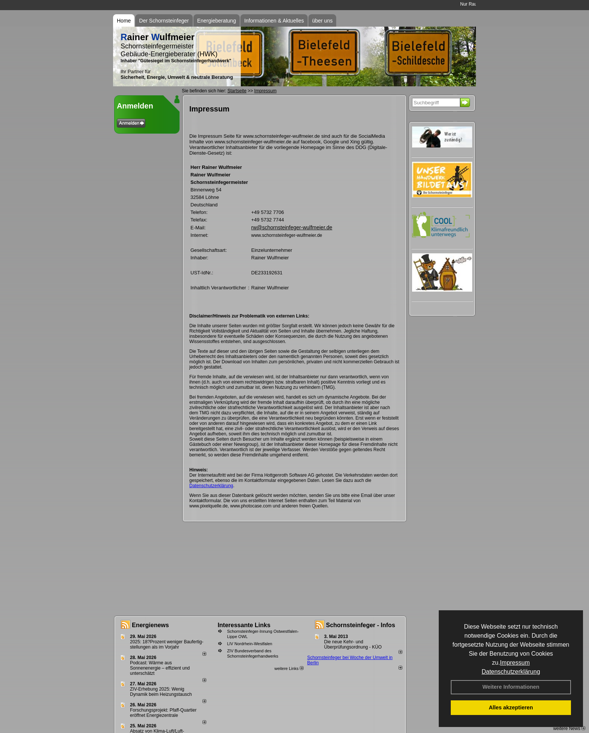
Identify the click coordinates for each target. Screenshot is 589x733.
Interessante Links (243, 625)
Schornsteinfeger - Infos (360, 625)
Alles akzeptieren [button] (511, 707)
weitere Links (288, 668)
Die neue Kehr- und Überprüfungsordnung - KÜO (353, 644)
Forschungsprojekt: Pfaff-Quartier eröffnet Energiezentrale (163, 712)
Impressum (515, 662)
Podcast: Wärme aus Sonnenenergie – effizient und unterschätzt (160, 668)
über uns (322, 21)
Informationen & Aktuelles (274, 21)
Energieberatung (216, 21)
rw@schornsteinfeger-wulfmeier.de (291, 227)
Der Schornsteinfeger (164, 21)
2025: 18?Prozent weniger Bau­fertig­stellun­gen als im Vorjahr (166, 644)
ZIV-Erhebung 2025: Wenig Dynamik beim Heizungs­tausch (161, 691)
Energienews (150, 625)
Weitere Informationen (510, 687)
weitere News (569, 728)
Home (124, 21)
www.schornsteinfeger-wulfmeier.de (286, 235)
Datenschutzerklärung (511, 671)
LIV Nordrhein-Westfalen (249, 643)
